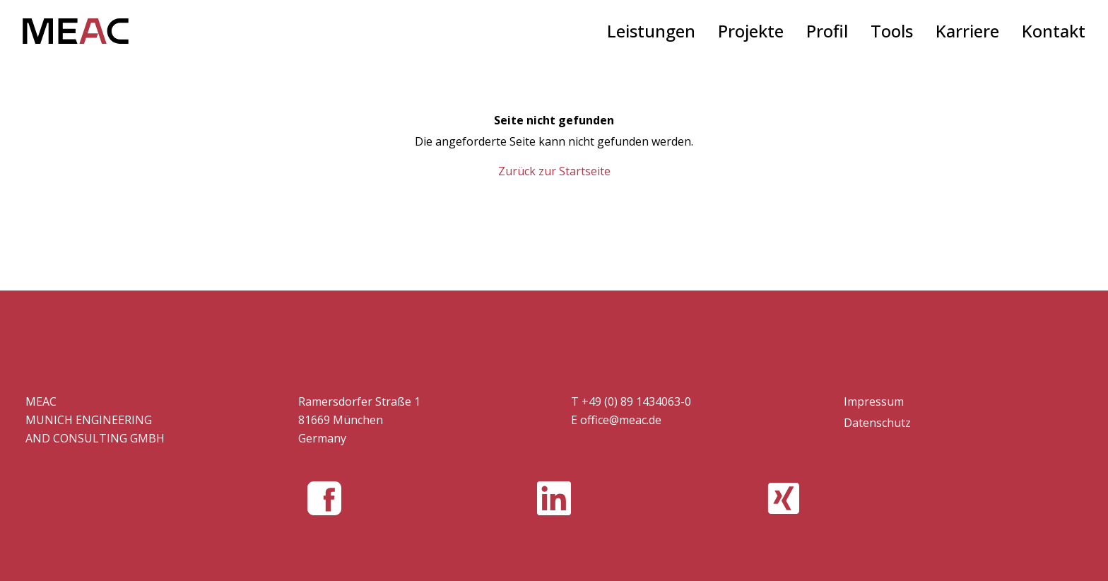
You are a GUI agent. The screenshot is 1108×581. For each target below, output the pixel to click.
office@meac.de (620, 420)
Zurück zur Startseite (554, 171)
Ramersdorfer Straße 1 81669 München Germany (359, 420)
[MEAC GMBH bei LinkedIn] (554, 498)
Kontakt (1053, 30)
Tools (892, 30)
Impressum (874, 401)
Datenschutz (877, 422)
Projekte (751, 30)
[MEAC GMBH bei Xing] (784, 498)
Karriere (967, 30)
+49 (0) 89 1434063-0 (636, 401)
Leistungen (651, 30)
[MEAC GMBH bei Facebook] (324, 498)
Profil (827, 30)
